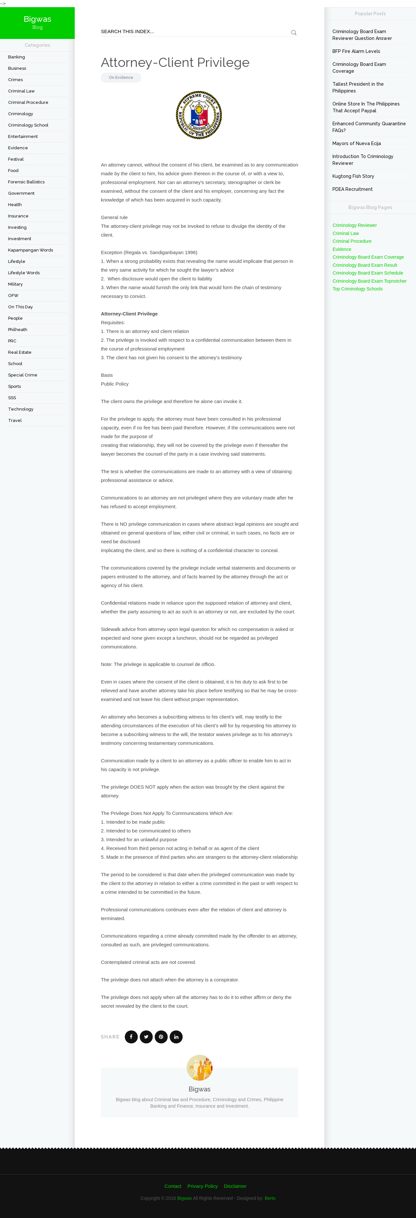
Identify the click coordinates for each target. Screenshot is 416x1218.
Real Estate (20, 352)
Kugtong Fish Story (353, 176)
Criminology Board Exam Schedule (367, 273)
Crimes (15, 79)
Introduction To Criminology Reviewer (363, 160)
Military (15, 284)
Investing (17, 227)
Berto (270, 1198)
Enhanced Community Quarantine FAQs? (369, 127)
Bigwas (184, 1198)
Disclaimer (235, 1186)
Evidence (18, 147)
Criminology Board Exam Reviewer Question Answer (362, 35)
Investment (19, 238)
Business (17, 68)
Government (21, 193)
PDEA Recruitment (352, 189)
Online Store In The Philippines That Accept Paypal (366, 107)
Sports (14, 386)
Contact (172, 1186)
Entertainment (23, 136)
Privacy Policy (203, 1186)
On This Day (20, 306)
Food (13, 170)
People (15, 318)
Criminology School (28, 125)
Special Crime (22, 375)
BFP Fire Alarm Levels (356, 51)
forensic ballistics (26, 181)
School (15, 363)
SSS (12, 397)
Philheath (17, 329)
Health (15, 204)
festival (16, 159)
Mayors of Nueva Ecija (356, 143)
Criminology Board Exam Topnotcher (369, 281)
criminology (20, 113)
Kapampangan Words (30, 250)
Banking (16, 57)
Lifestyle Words (24, 272)
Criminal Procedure (28, 102)
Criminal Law (21, 91)
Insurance (18, 216)
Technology (20, 409)
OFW (13, 295)
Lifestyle (16, 261)
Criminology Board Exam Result (364, 265)
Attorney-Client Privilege (175, 62)
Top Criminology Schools (357, 288)
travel (15, 420)
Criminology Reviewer (354, 225)
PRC (12, 340)
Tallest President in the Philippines (358, 87)
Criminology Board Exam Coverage (359, 68)
